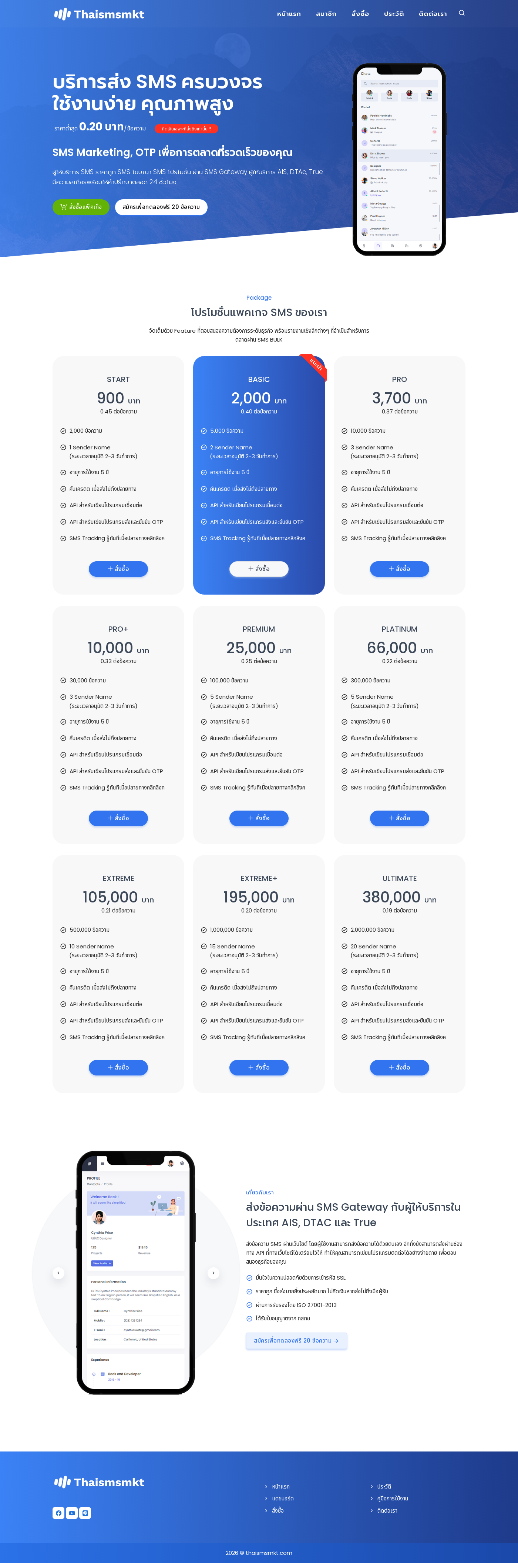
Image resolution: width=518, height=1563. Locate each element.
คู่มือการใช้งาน (388, 1498)
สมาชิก (326, 13)
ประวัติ (394, 13)
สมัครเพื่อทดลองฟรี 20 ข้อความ (161, 207)
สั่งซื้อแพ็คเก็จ (81, 207)
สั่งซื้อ (360, 13)
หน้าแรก (289, 13)
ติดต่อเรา (433, 13)
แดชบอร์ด (278, 1498)
